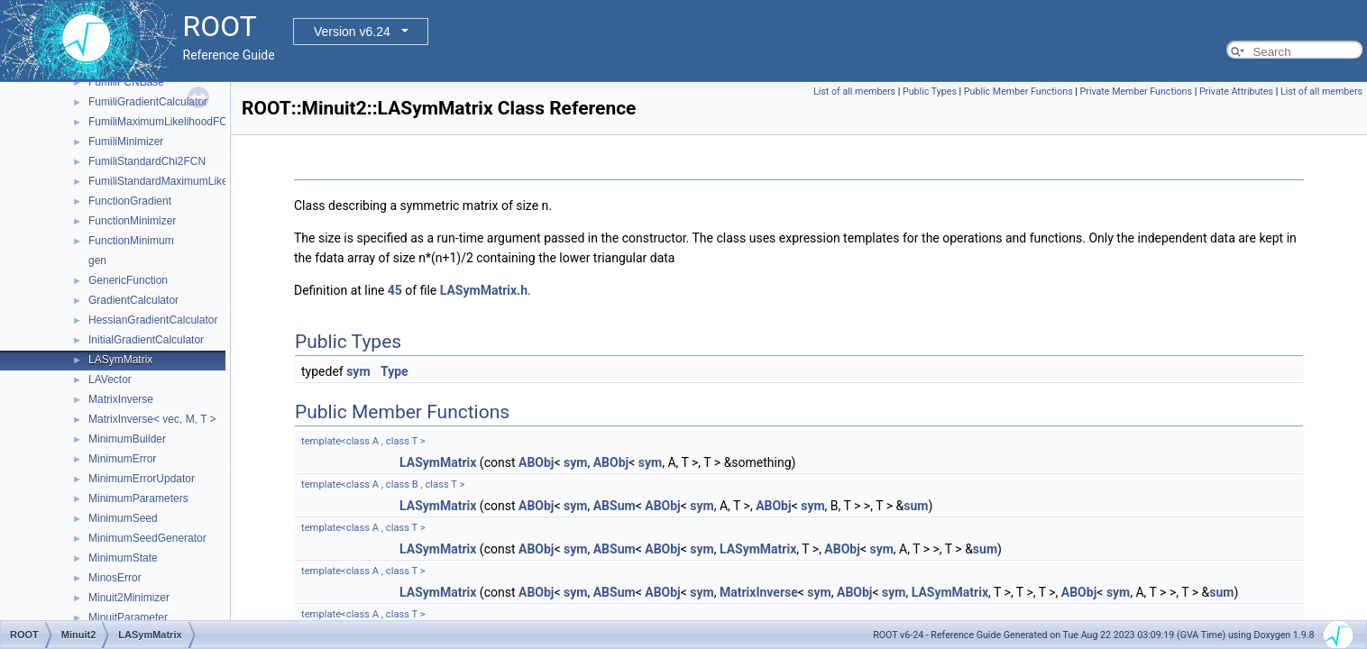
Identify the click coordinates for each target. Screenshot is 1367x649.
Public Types (930, 91)
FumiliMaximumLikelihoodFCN (161, 121)
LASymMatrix (120, 359)
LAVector (110, 379)
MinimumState (123, 558)
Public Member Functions (1018, 91)
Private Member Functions (1136, 91)
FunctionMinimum (131, 240)
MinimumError (122, 458)
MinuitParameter (128, 617)
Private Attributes (1236, 91)
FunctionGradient (129, 201)
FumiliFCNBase (126, 82)
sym (358, 371)
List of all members (854, 91)
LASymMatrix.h (484, 290)
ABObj (536, 462)
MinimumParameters (138, 498)
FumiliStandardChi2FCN (147, 161)
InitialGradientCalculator (146, 340)
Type (394, 371)
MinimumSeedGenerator (147, 538)
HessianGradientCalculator (152, 320)
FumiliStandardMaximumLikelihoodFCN (183, 181)
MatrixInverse (120, 399)
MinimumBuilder (127, 439)
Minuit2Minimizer (129, 597)
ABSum (614, 505)
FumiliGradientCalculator (147, 102)
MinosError (115, 577)
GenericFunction (128, 280)
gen (97, 260)
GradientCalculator (133, 300)
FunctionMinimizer (132, 221)
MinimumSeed (123, 518)
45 (395, 290)
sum (916, 505)
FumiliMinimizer (125, 141)
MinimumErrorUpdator (141, 478)
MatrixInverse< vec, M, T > (152, 419)
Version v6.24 (352, 31)
